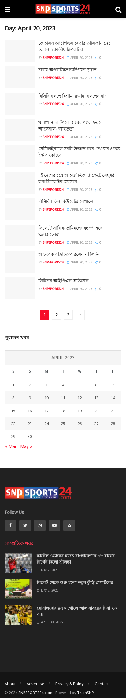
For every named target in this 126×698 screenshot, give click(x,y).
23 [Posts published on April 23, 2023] (30, 423)
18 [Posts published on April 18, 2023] (63, 410)
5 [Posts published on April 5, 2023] (80, 385)
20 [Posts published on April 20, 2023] (96, 410)
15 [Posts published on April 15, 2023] (13, 410)
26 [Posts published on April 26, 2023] (79, 423)
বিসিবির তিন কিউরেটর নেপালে (65, 201)
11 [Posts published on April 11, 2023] (63, 397)
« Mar (11, 446)
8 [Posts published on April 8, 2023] (13, 397)
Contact (102, 683)
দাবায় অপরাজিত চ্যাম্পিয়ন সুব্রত (67, 69)
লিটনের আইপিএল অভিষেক (63, 280)
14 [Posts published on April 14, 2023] (113, 397)
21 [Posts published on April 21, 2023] (113, 410)
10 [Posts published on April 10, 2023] (46, 397)
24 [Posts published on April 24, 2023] (46, 423)
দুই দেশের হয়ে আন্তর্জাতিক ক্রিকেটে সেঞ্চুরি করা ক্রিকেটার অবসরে (76, 178)
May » (26, 446)
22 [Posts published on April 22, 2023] (13, 423)
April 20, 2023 (79, 57)
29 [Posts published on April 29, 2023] (13, 436)
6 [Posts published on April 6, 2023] (96, 385)
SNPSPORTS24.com (35, 692)
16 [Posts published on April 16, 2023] (30, 410)
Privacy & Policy (69, 683)
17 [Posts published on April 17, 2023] (46, 410)
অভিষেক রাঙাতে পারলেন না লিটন (68, 254)
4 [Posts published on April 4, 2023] (63, 385)
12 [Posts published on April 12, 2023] (79, 397)
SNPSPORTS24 (53, 57)
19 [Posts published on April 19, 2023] (79, 410)
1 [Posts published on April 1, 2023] (13, 385)
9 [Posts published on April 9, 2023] (30, 397)
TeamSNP (85, 692)
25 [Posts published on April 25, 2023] (63, 423)
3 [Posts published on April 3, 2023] (46, 385)
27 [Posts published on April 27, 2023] (96, 423)
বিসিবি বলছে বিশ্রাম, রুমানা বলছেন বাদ (72, 96)
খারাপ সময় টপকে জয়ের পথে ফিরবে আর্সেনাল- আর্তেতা (70, 125)
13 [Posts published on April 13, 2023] (96, 397)
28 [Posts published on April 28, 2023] (113, 423)
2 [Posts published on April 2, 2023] (30, 385)
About (10, 683)
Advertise (35, 683)
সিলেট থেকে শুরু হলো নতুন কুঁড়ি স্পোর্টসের (75, 582)
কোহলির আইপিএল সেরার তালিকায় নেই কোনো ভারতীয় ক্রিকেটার (74, 46)
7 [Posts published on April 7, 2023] (113, 385)
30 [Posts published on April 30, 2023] (30, 436)
